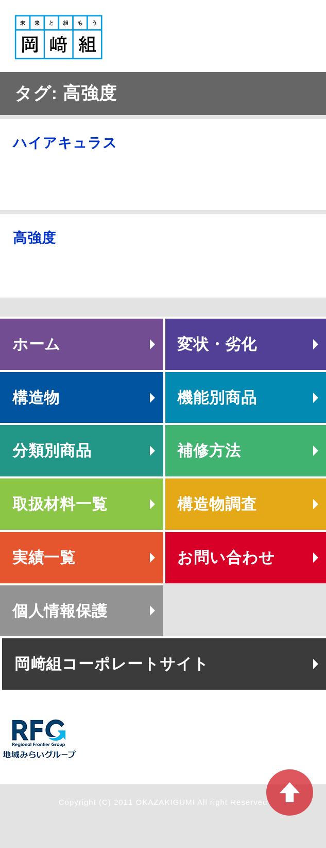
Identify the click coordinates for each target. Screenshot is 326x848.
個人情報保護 (60, 610)
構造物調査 (217, 503)
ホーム (36, 344)
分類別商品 (52, 450)
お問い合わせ (226, 557)
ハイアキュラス (65, 143)
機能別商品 (217, 397)
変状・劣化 (217, 344)
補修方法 (209, 450)
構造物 (36, 397)
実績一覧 (44, 557)
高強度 (34, 238)
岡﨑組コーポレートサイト (111, 663)
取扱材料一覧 (60, 503)
